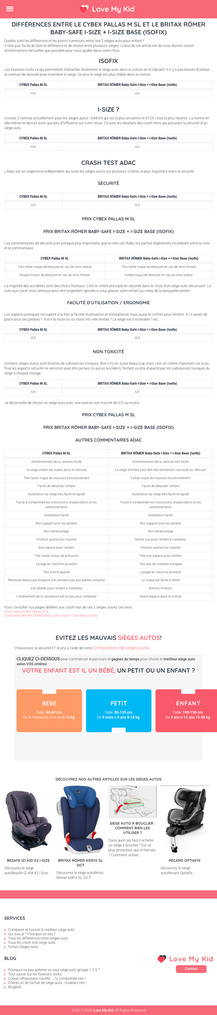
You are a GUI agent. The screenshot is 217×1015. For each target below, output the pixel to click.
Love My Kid (113, 8)
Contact (191, 968)
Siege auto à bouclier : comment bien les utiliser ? (132, 828)
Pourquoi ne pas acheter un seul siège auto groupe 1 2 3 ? (54, 970)
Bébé (49, 710)
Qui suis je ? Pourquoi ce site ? (31, 934)
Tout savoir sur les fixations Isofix (35, 974)
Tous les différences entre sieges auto (38, 938)
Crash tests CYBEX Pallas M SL (26, 612)
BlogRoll (14, 987)
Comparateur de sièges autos (121, 647)
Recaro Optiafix (185, 860)
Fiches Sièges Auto (23, 947)
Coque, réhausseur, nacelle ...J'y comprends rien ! (46, 978)
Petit (118, 710)
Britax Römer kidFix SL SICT (80, 862)
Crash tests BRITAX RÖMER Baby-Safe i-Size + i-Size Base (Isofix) (51, 615)
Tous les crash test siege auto (31, 942)
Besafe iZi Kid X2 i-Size (28, 860)
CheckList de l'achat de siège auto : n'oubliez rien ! (47, 983)
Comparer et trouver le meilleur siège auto (41, 929)
